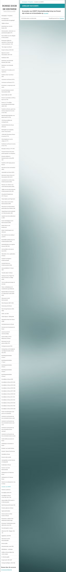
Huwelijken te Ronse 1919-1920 (8, 402)
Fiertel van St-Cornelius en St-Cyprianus (8, 70)
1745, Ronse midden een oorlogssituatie (7, 121)
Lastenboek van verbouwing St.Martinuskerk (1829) (8, 180)
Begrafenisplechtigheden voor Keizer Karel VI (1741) (8, 116)
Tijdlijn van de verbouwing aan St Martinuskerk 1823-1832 (8, 190)
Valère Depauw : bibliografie (8, 316)
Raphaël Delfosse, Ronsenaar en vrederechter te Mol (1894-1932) (8, 293)
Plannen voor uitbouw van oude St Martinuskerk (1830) (8, 185)
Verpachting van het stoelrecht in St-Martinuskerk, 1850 (8, 212)
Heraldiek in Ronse (6, 454)
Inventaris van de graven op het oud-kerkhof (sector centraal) (8, 429)
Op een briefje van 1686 (7, 94)
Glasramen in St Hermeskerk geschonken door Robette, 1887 (8, 207)
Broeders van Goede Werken (8, 448)
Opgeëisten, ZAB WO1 (6, 535)
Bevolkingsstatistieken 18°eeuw (7, 365)
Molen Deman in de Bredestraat (6, 226)
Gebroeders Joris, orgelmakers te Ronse (8, 254)
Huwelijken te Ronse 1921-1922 (8, 405)
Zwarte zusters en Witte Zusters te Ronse (7, 514)
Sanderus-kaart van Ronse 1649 (7, 75)
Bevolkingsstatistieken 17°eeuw (7, 361)
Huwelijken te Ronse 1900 (7, 379)
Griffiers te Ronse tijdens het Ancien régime (8, 553)
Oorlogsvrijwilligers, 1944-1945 (8, 562)
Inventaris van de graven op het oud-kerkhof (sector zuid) (8, 417)
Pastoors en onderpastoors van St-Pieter (8, 482)
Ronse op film (5, 543)
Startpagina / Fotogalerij (7, 15)
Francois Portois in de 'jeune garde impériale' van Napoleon (8, 152)
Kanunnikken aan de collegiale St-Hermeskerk (8, 36)
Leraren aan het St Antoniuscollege (6, 332)
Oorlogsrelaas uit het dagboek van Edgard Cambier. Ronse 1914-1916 (8, 350)
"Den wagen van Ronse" (7, 47)
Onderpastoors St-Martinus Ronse (8, 473)
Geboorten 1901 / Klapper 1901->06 (8, 531)
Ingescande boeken (6, 511)
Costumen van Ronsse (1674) (8, 79)
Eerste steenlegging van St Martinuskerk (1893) (7, 221)
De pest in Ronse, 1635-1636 (7, 50)
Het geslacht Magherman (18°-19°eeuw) (7, 195)
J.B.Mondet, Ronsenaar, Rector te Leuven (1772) (8, 135)
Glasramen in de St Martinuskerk (6, 299)
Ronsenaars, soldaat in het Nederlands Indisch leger (7, 519)
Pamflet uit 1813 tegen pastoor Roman (8, 163)
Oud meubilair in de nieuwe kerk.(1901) (8, 250)
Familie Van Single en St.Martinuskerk (6, 259)
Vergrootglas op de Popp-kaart (8, 199)
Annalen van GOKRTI (6, 486)
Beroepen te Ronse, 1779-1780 (8, 148)
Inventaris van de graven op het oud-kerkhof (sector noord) (8, 435)
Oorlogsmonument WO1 (7, 346)
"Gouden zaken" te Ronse (7, 272)
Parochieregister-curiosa (7, 528)
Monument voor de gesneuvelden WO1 (6, 342)
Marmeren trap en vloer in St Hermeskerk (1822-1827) (8, 176)
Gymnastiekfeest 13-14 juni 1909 (8, 268)
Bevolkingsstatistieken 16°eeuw (7, 356)
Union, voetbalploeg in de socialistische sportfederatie (8, 287)
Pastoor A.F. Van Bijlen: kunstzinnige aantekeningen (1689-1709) (8, 104)
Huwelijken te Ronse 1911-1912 (8, 397)
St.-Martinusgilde (5, 557)
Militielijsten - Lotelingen (7, 549)
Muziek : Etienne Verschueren (8, 451)
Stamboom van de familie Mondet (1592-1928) (7, 61)
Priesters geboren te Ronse (7, 508)
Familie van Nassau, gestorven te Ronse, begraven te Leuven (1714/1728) (8, 110)
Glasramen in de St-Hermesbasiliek (6, 539)
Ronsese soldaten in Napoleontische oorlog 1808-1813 (8, 158)
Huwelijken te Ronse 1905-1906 (8, 388)
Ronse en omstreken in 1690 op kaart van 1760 (8, 98)
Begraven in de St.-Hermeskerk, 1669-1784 (7, 53)
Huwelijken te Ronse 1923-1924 (8, 408)
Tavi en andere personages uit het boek (8, 283)
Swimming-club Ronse (7, 306)
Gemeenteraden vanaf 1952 (8, 546)
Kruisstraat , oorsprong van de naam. (8, 86)
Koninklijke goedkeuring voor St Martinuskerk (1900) (8, 240)
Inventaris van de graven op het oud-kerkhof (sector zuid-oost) (8, 422)
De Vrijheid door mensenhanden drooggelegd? (8, 19)
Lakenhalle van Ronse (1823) (8, 172)
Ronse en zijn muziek (6, 457)
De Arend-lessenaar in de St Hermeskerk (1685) (8, 90)
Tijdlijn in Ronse (5, 23)
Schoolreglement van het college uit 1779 (7, 140)
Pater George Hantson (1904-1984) (8, 309)
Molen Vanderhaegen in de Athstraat (7, 231)
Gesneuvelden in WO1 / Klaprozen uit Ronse (7, 337)
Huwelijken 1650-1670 (6, 492)
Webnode (61, 18)
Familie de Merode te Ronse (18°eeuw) (8, 125)
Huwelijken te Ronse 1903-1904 (8, 385)
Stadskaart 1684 (5, 57)
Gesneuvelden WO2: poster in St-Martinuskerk (8, 501)
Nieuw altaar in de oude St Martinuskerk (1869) (7, 202)
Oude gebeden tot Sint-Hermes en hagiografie (8, 461)
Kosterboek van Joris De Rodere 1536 (7, 27)
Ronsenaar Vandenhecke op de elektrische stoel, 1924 (8, 524)
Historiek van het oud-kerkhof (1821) (8, 168)
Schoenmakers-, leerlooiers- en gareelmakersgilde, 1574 (8, 31)
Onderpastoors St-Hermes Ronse (7, 478)
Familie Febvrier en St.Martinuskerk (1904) (7, 264)
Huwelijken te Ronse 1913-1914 (8, 399)
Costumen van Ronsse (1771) (8, 82)
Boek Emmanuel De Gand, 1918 (8, 505)
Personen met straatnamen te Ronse (8, 328)
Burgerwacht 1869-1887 (7, 560)
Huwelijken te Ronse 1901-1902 (8, 382)
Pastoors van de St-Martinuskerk (6, 468)
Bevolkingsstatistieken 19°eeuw (7, 370)
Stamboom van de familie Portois (7, 66)
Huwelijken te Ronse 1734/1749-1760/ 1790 (6, 496)
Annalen (46, 13)
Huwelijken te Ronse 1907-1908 (8, 391)
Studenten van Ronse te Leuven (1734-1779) (8, 144)
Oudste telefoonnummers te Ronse (8, 439)
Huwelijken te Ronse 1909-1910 (8, 394)
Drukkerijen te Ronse (6, 464)
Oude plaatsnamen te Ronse (8, 324)
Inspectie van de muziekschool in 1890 (8, 216)
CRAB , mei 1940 (5, 313)
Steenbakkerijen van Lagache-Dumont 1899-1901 (8, 245)
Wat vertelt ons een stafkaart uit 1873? (8, 235)
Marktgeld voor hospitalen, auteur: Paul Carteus (8, 130)
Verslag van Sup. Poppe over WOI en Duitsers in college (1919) (8, 277)
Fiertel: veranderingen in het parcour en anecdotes (8, 412)
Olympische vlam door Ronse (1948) (8, 320)
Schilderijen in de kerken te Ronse (8, 444)
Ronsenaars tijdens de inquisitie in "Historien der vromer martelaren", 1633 (7, 42)
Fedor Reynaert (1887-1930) (8, 303)
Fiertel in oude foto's (6, 489)
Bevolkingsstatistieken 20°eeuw (7, 375)
